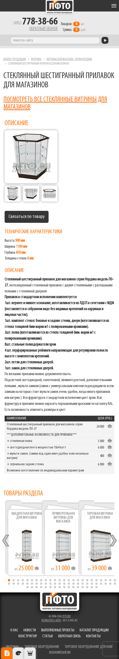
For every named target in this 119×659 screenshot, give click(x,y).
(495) (33, 23)
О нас (14, 629)
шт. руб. (74, 24)
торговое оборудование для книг (88, 645)
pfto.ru (67, 615)
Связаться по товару (27, 215)
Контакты (93, 635)
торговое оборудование (41, 645)
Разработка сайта (51, 619)
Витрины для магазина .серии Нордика (69, 57)
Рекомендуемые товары (30, 653)
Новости (29, 629)
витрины (12, 645)
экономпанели (59, 651)
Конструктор (27, 635)
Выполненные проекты (57, 629)
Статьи (47, 635)
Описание (7, 653)
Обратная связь (69, 635)
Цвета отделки (18, 653)
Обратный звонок (41, 28)
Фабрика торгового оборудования (59, 7)
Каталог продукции (14, 57)
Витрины (36, 57)
